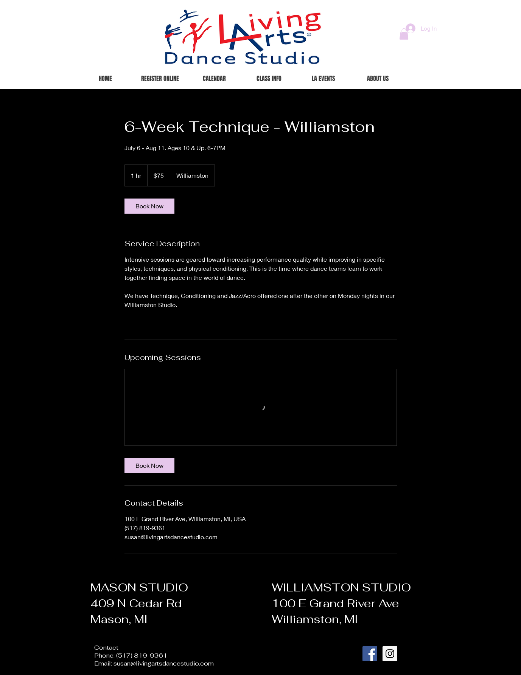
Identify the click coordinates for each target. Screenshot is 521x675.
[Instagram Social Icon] (390, 653)
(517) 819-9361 (141, 655)
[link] (149, 206)
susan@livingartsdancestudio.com (164, 663)
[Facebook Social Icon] (369, 653)
